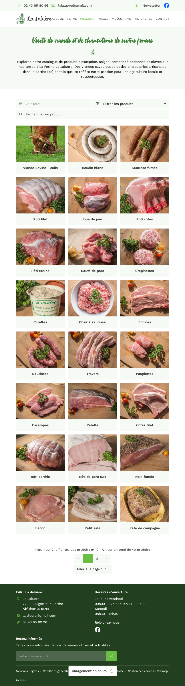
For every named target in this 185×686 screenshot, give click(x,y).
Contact (162, 18)
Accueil (58, 18)
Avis (128, 18)
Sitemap (162, 671)
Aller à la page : (94, 569)
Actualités (143, 18)
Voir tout (29, 104)
